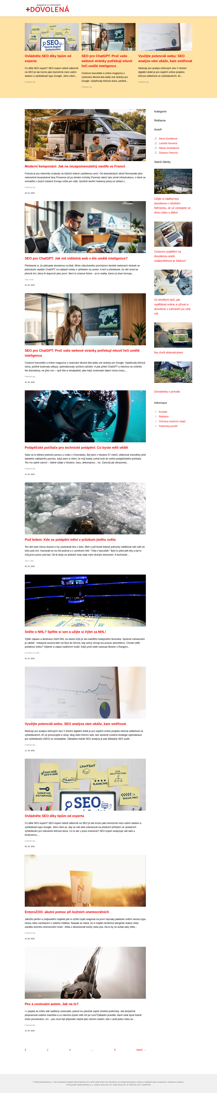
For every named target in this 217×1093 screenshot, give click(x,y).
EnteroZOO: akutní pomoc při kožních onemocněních (67, 912)
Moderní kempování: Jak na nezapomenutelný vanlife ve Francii (75, 166)
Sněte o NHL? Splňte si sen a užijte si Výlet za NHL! (65, 632)
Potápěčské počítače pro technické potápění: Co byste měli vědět (76, 447)
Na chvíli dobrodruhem (168, 352)
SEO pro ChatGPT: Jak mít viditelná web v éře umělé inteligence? (76, 258)
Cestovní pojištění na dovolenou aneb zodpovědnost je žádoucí (170, 256)
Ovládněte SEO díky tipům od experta (54, 816)
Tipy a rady (29, 279)
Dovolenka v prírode (167, 391)
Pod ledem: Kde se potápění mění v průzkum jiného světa (70, 539)
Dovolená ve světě (32, 653)
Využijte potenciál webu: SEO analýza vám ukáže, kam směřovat (75, 724)
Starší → (141, 1050)
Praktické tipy (30, 82)
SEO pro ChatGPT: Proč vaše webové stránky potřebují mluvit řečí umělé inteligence (107, 61)
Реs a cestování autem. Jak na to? (52, 1004)
